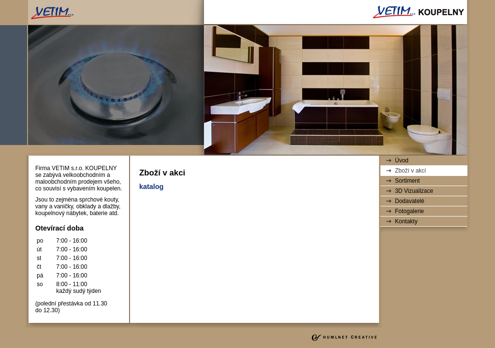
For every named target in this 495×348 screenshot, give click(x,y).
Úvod (401, 160)
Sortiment (407, 180)
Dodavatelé (409, 201)
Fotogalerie (409, 211)
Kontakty (406, 221)
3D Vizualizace (414, 191)
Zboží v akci (410, 170)
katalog (151, 186)
